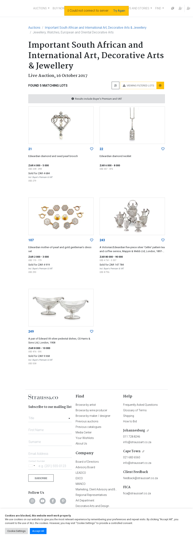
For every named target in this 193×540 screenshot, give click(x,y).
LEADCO (81, 472)
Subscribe (41, 478)
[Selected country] (32, 465)
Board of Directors (87, 461)
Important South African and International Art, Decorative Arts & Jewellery (95, 27)
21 (30, 149)
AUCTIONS (40, 8)
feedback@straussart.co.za (140, 478)
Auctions (34, 27)
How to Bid (130, 421)
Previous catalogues (88, 426)
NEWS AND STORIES (136, 8)
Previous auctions (87, 421)
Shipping (128, 415)
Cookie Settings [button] (16, 531)
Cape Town (132, 451)
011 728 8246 (131, 436)
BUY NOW (59, 8)
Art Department (85, 500)
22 (101, 149)
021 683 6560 (131, 457)
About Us (81, 443)
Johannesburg (134, 430)
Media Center (84, 432)
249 (31, 331)
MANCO (81, 483)
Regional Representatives (91, 494)
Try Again (119, 10)
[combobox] (50, 417)
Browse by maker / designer (93, 415)
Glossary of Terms (135, 410)
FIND (158, 8)
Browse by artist (86, 404)
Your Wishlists (85, 438)
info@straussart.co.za (137, 442)
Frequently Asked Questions (140, 404)
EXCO (79, 478)
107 (31, 240)
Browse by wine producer (91, 410)
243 (102, 240)
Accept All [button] (38, 531)
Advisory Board (85, 467)
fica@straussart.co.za (137, 493)
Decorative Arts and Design (92, 506)
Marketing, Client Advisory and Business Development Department (116, 489)
